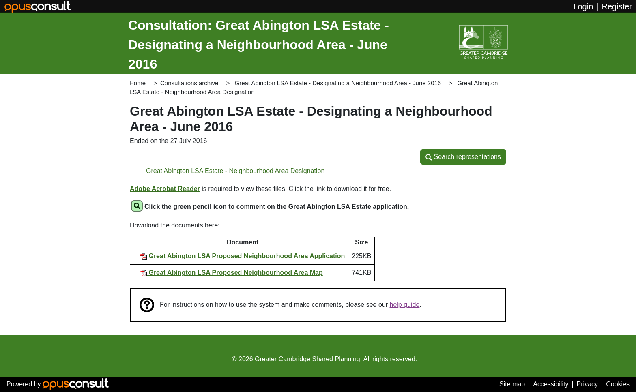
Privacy (587, 384)
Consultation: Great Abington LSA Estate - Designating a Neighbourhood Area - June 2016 (258, 44)
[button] (463, 157)
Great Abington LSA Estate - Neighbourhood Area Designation (235, 170)
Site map (512, 384)
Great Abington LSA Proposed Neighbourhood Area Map (231, 272)
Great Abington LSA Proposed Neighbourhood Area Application (242, 256)
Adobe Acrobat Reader (165, 188)
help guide (405, 304)
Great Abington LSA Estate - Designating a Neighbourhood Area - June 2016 (338, 82)
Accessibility (550, 384)
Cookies (618, 384)
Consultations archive (189, 82)
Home (137, 82)
